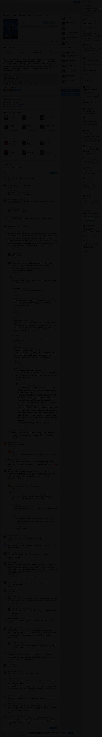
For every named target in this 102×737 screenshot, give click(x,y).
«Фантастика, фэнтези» (22, 138)
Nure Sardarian (87, 167)
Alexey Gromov (87, 195)
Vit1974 (9, 216)
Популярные (6, 167)
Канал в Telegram (70, 94)
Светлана (10, 543)
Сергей (85, 67)
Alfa (8, 664)
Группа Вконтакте (70, 90)
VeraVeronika (87, 5)
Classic (13, 253)
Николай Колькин (16, 209)
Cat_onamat (86, 130)
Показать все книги (67, 47)
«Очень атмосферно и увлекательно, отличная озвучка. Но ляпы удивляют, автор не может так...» (31, 41)
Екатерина (10, 459)
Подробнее (45, 733)
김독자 (85, 240)
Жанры (6, 1)
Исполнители (17, 1)
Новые (12, 167)
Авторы (11, 1)
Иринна (86, 77)
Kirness (9, 652)
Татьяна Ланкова (12, 199)
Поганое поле (20, 99)
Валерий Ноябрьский (88, 182)
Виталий (10, 231)
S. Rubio (86, 30)
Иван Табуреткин (12, 442)
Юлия (85, 57)
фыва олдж (14, 430)
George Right (87, 145)
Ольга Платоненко (88, 108)
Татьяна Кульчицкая (12, 618)
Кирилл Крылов (11, 715)
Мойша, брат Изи (16, 262)
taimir (9, 177)
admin (16, 192)
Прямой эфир (88, 1)
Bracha (85, 44)
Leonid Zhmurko (87, 117)
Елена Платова (11, 184)
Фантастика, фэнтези (9, 47)
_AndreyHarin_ (15, 277)
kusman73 (10, 469)
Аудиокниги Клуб (7, 734)
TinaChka (10, 627)
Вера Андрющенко (16, 484)
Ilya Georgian (87, 19)
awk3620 (10, 695)
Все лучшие (65, 85)
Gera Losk (10, 703)
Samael (86, 86)
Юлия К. (9, 552)
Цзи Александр (16, 112)
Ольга (9, 596)
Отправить (53, 173)
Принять (71, 733)
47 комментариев (53, 41)
